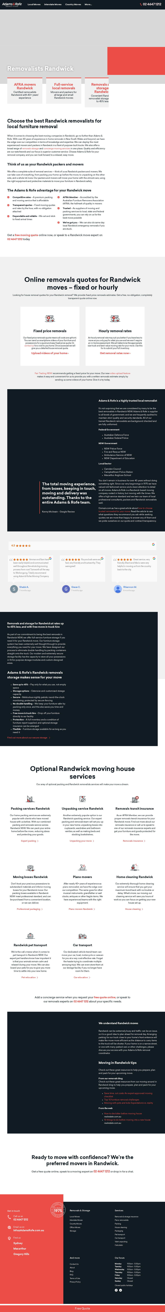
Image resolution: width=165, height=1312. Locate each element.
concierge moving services (57, 149)
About (72, 1268)
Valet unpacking (121, 1242)
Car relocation (81, 978)
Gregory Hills (21, 1254)
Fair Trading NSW (43, 374)
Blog (71, 1271)
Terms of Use (75, 1278)
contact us (29, 346)
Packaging (119, 1231)
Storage (73, 1231)
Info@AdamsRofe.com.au (28, 1230)
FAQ (71, 1275)
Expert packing (28, 841)
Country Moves (73, 5)
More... (88, 5)
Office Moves (75, 1227)
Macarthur (19, 1249)
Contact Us (74, 1264)
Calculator (119, 1245)
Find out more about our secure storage (27, 738)
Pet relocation (29, 978)
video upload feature (120, 374)
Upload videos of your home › (49, 353)
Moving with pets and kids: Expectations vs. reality (128, 1103)
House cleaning (133, 909)
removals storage (30, 149)
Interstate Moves (53, 5)
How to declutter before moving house (123, 1114)
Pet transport (120, 1235)
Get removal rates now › (115, 353)
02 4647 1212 (152, 4)
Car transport (120, 1238)
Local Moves (34, 5)
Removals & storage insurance (126, 1217)
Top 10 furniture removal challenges (121, 1100)
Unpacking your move (81, 841)
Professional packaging (28, 909)
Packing (118, 1224)
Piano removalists (122, 1220)
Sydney (18, 1243)
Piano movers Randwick (81, 909)
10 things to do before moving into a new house (127, 1120)
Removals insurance (133, 841)
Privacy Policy (75, 1282)
